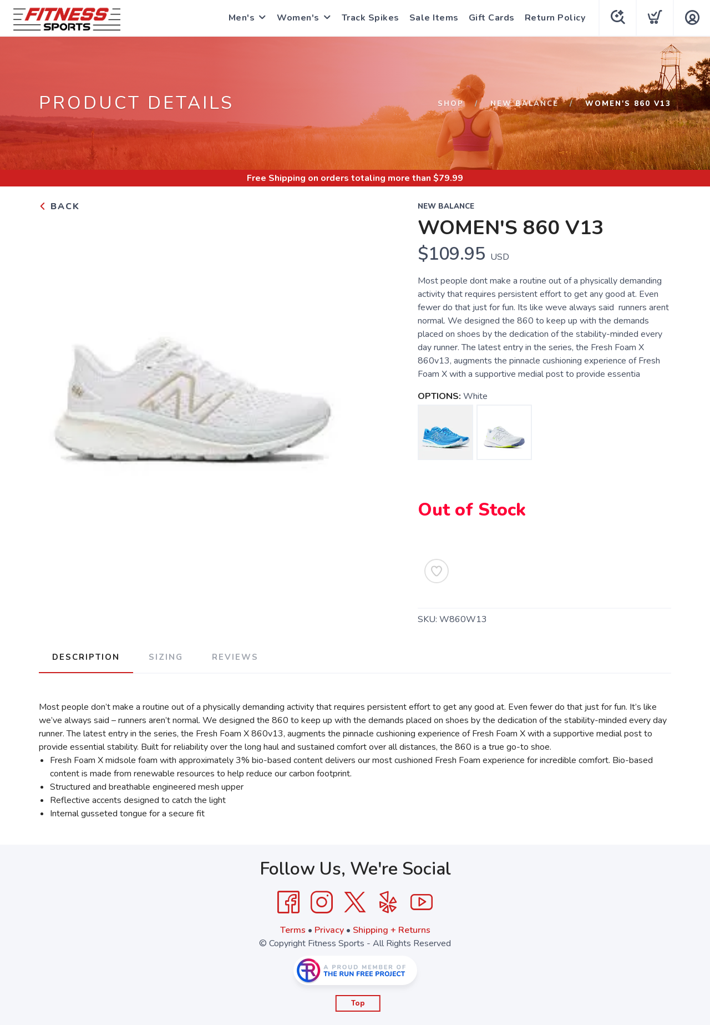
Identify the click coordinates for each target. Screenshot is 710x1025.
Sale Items (434, 18)
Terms (293, 930)
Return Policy (555, 18)
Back (59, 206)
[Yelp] (388, 902)
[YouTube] (421, 902)
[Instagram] (321, 902)
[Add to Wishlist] (436, 571)
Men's (242, 18)
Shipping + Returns (391, 930)
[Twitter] (355, 902)
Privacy (329, 930)
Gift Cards (492, 18)
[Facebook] (288, 902)
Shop (451, 104)
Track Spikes (370, 18)
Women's (298, 18)
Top (358, 1003)
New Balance (524, 104)
